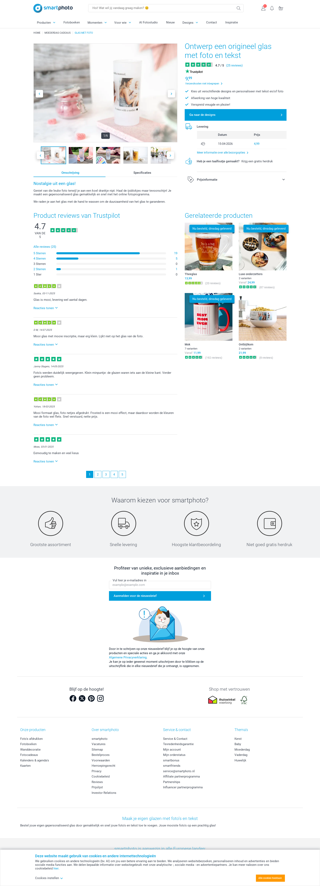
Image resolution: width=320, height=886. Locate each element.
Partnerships (171, 782)
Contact (211, 22)
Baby (237, 744)
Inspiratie (231, 22)
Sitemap (97, 749)
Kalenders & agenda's (34, 760)
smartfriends (171, 766)
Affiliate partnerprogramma (181, 776)
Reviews (97, 782)
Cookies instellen (49, 878)
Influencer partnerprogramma (183, 787)
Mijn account (172, 749)
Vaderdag (240, 755)
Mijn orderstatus (174, 755)
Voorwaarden (101, 760)
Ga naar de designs (202, 115)
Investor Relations (104, 793)
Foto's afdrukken (31, 739)
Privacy (96, 771)
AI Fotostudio (148, 22)
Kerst (238, 739)
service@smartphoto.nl (179, 771)
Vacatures (99, 744)
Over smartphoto (105, 730)
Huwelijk (240, 760)
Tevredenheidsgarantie (178, 744)
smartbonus (171, 760)
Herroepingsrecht (103, 766)
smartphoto (100, 739)
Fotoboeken (71, 22)
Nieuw (170, 22)
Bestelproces (101, 755)
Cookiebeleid (101, 776)
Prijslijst (97, 787)
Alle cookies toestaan (270, 878)
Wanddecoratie (30, 749)
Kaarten (25, 766)
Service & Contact (175, 739)
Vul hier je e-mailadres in (129, 580)
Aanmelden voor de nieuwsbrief (135, 596)
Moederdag (242, 749)
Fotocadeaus (29, 755)
